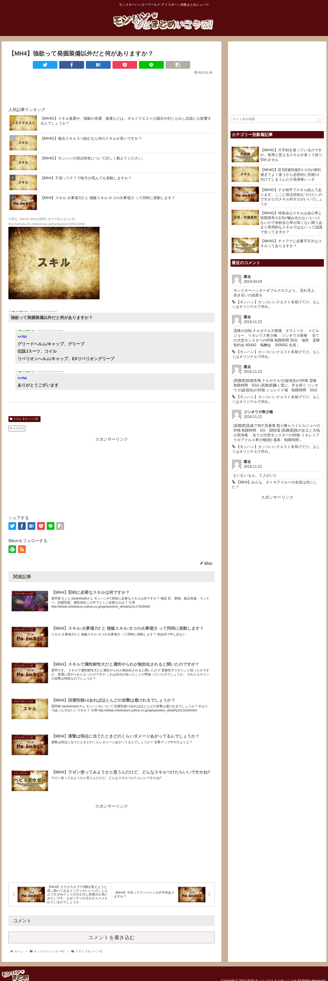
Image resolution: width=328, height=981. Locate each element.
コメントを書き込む (111, 938)
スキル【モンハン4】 (24, 418)
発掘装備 (17, 428)
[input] (277, 119)
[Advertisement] (111, 88)
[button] (319, 120)
